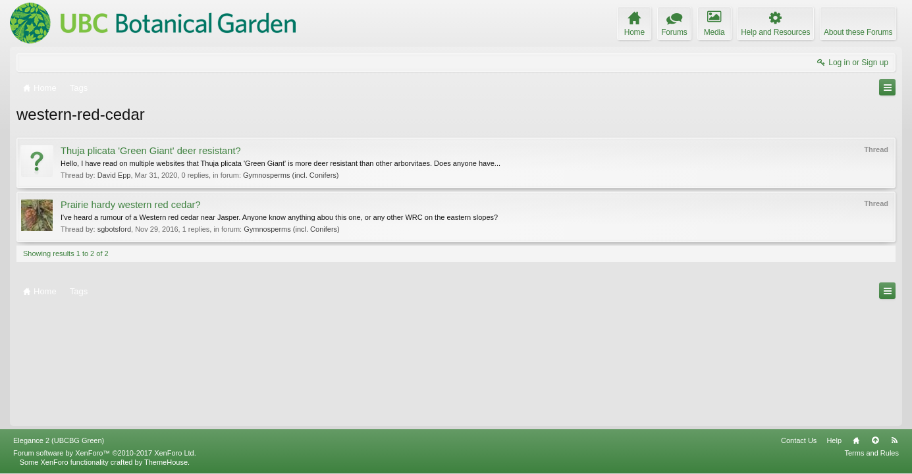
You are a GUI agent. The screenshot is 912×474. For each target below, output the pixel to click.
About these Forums (858, 32)
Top (875, 440)
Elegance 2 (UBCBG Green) (58, 440)
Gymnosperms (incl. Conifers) (290, 175)
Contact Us (799, 440)
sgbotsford (114, 229)
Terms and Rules (871, 453)
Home (856, 440)
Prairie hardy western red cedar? (131, 204)
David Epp (114, 175)
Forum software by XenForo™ (104, 453)
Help (834, 440)
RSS (894, 440)
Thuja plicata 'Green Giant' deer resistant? (151, 150)
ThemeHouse (166, 462)
